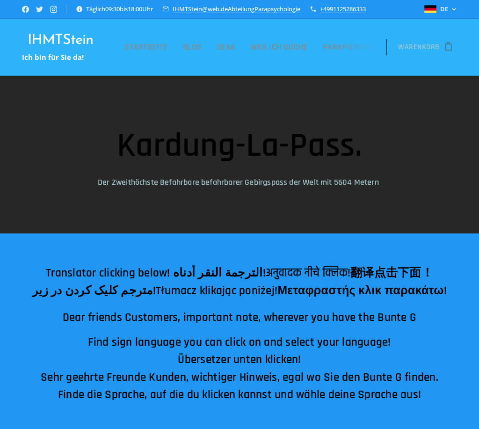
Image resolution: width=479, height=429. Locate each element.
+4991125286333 (343, 9)
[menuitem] (175, 47)
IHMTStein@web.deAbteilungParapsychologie (236, 9)
